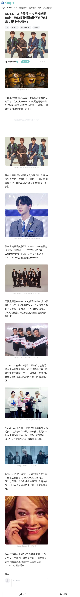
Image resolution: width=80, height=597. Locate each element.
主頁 (3, 8)
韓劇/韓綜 (23, 8)
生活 (39, 8)
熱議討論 (32, 8)
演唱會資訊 (47, 8)
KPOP (9, 8)
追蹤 (25, 62)
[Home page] (7, 3)
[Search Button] (55, 8)
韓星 (15, 8)
